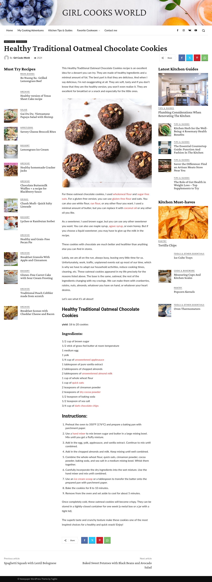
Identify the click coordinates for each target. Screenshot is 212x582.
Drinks (24, 199)
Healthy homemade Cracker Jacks (37, 169)
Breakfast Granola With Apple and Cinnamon (35, 258)
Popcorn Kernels (184, 290)
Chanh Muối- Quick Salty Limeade (36, 205)
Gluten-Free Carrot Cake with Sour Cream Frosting (36, 276)
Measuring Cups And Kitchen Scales (187, 275)
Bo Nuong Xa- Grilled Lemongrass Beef (33, 79)
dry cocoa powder (90, 391)
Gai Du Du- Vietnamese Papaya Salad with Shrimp (36, 115)
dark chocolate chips (87, 405)
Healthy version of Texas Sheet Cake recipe (35, 97)
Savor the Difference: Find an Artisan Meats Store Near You (190, 166)
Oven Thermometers (187, 307)
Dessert (25, 145)
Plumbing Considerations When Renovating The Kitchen (178, 113)
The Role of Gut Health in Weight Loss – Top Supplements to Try (189, 184)
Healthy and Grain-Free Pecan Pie (35, 240)
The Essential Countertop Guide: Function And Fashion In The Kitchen (190, 148)
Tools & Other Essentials (189, 252)
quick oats (78, 382)
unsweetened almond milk (97, 373)
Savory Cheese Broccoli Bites (38, 131)
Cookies (21, 41)
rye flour (95, 203)
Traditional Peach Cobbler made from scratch (36, 294)
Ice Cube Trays (183, 256)
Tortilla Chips (166, 244)
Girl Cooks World (21, 58)
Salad (23, 110)
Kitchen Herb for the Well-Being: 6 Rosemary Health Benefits (190, 131)
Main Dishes (27, 74)
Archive (9, 41)
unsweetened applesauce (89, 359)
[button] (203, 30)
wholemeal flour (122, 194)
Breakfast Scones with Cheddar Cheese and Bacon (37, 312)
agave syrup (116, 226)
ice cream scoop (83, 478)
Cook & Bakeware (184, 269)
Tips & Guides (166, 108)
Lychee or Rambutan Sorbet (37, 221)
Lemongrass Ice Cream (34, 149)
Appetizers (26, 127)
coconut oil (130, 207)
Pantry (162, 240)
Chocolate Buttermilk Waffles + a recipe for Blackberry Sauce (33, 188)
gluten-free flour (121, 198)
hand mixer (79, 433)
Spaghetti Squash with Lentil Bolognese (30, 563)
